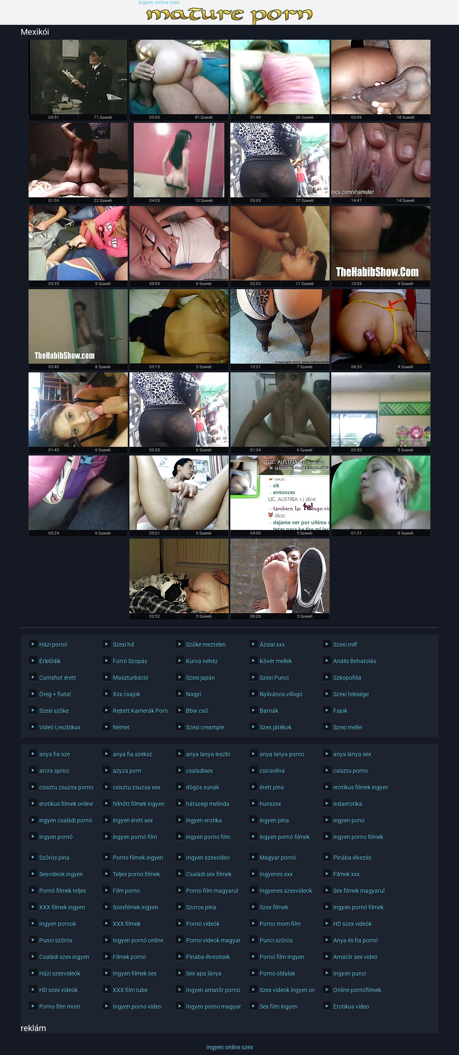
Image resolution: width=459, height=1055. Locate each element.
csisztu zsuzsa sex (136, 787)
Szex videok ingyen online (285, 990)
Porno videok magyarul (211, 940)
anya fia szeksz (132, 754)
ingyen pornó (56, 837)
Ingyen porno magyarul (211, 1006)
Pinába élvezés (352, 857)
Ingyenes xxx (276, 874)
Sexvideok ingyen (61, 874)
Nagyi (193, 694)
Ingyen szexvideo (208, 857)
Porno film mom (59, 1006)
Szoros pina (201, 907)
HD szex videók (352, 924)
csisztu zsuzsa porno (64, 787)
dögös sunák (202, 787)
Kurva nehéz (202, 661)
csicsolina (272, 770)
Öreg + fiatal (55, 694)
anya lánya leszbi (208, 754)
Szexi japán (200, 677)
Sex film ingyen (279, 1006)
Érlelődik (50, 661)
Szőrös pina (54, 857)
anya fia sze (54, 754)
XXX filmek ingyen (62, 907)
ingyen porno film (208, 837)
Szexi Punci (274, 677)
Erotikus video (351, 1006)
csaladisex (199, 770)
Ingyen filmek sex (135, 973)
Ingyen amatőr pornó (211, 990)
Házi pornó (53, 644)
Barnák (269, 710)
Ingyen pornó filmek (358, 907)
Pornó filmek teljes (62, 890)
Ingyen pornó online (138, 940)
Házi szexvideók (59, 973)
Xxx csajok (126, 694)
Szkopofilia (347, 677)
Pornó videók (203, 924)
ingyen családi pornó (64, 820)
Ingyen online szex (159, 2)
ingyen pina (274, 820)
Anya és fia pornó (355, 940)
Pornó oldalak (277, 973)
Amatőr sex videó (355, 957)
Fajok (340, 710)
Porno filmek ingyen (138, 857)
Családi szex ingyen (64, 957)
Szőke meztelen (206, 644)
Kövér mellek (276, 661)
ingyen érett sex (133, 820)
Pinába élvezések (208, 957)
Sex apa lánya (204, 973)
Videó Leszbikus (60, 727)
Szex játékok (276, 727)
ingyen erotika (204, 820)
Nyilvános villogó (281, 694)
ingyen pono (349, 820)
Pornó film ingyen (282, 957)
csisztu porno (350, 770)
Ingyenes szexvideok (285, 890)
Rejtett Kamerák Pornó (138, 710)
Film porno (126, 890)
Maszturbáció (130, 677)
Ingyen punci (349, 973)
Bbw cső (197, 710)
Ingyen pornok (57, 924)
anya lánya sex (352, 754)
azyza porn (127, 770)
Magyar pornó (278, 857)
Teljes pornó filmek (136, 874)
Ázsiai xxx (272, 644)
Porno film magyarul (211, 890)
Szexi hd (123, 644)
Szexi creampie (205, 727)
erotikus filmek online (64, 804)
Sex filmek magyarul (358, 890)
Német (121, 727)
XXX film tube (130, 990)
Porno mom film (280, 924)
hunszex (270, 804)
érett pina (272, 787)
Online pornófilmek (357, 990)
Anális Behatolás (354, 661)
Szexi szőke (54, 710)
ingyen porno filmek (358, 837)
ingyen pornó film (135, 837)
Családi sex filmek (209, 874)
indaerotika (347, 804)
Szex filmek (274, 907)
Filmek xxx (346, 874)
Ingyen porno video (137, 1006)
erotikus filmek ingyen (358, 787)
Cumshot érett (57, 677)
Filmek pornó (129, 957)
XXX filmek (127, 924)
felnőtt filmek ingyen (138, 804)
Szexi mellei (347, 727)
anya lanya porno (282, 754)
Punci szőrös (55, 940)
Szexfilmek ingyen (135, 907)
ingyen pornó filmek (285, 837)
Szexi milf (345, 644)
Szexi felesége (351, 694)
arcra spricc (54, 770)
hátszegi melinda (208, 804)
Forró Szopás (130, 661)
